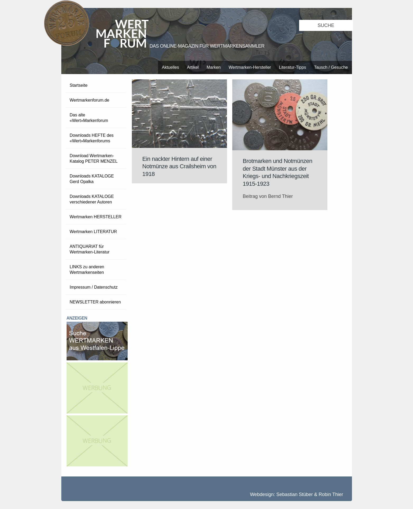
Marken (214, 67)
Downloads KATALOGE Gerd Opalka (92, 179)
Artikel (192, 67)
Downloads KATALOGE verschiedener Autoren (92, 199)
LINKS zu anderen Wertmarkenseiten (87, 270)
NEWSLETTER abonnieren (95, 302)
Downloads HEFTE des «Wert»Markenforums (92, 138)
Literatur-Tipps (292, 67)
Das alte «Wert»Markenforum (89, 118)
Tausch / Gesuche (331, 67)
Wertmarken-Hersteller (250, 67)
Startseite (79, 85)
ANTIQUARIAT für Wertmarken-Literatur (90, 249)
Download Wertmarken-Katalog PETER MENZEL (94, 158)
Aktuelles (170, 67)
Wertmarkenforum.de (89, 100)
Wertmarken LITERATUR (93, 231)
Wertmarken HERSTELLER (96, 217)
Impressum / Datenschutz (94, 287)
